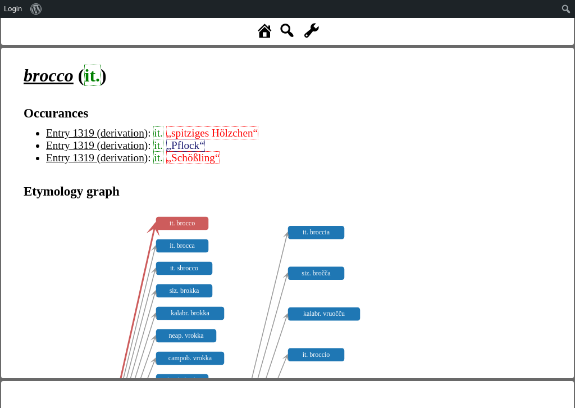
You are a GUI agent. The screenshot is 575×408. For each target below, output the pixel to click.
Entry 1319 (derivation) (97, 133)
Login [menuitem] (13, 8)
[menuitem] (36, 9)
